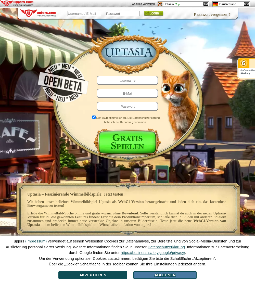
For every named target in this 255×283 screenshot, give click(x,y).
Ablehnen (164, 275)
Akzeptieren (92, 275)
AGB (105, 117)
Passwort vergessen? (212, 14)
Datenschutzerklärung (146, 117)
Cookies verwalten (143, 3)
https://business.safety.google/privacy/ (153, 252)
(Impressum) (36, 241)
